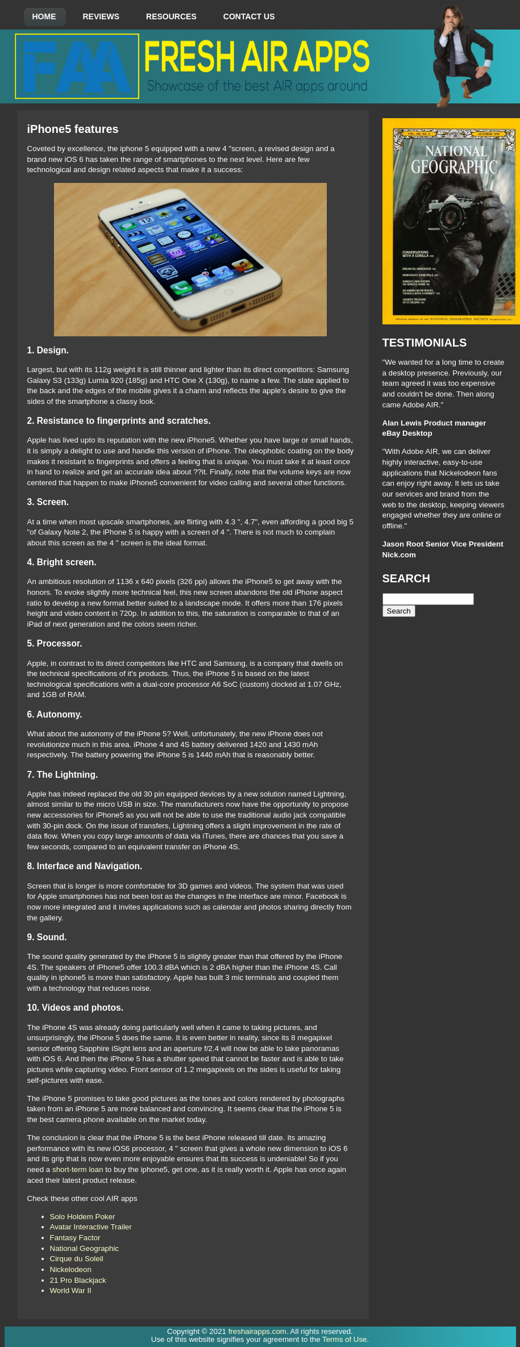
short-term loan (77, 1169)
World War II (70, 1290)
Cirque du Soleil (76, 1258)
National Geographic (84, 1248)
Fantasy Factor (75, 1237)
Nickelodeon (70, 1269)
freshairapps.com (257, 1331)
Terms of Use (344, 1339)
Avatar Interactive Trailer (91, 1227)
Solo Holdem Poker (82, 1216)
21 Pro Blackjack (78, 1280)
